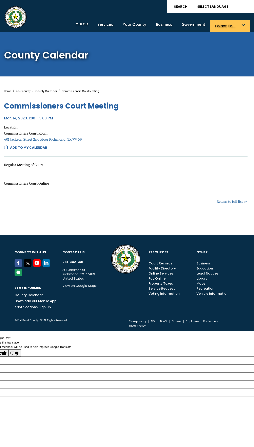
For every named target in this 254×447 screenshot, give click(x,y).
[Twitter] (28, 265)
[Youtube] (37, 265)
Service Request (162, 288)
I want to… (224, 25)
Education (204, 267)
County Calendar (46, 90)
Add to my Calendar (28, 147)
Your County (136, 25)
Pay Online (157, 278)
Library (201, 278)
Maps (201, 283)
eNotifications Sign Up (33, 306)
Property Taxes (161, 283)
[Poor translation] (14, 352)
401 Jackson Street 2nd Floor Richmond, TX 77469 (43, 139)
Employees (192, 320)
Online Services (161, 272)
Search (181, 6)
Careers (176, 320)
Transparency (137, 320)
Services (108, 25)
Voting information (164, 293)
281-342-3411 (73, 261)
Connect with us (30, 251)
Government (193, 25)
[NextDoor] (19, 275)
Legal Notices (207, 272)
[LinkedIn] (47, 265)
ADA (153, 320)
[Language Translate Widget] (224, 6)
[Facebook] (19, 265)
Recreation (205, 288)
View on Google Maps (79, 285)
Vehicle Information (212, 293)
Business (165, 25)
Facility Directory (162, 267)
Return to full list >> (232, 201)
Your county (23, 90)
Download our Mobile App (36, 300)
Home (85, 25)
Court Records (160, 262)
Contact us (73, 251)
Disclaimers (210, 320)
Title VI (164, 320)
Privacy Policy (137, 325)
